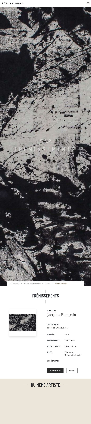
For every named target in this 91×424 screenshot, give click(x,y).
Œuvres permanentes (32, 284)
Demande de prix (55, 370)
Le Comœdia (14, 284)
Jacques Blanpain (61, 315)
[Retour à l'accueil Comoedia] (46, 3)
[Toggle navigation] (88, 3)
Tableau (48, 284)
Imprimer (72, 370)
